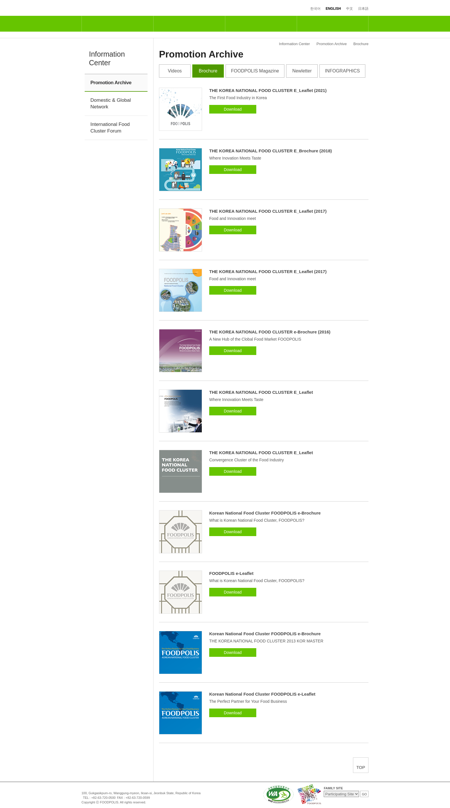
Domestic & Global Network (110, 103)
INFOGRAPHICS (342, 70)
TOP (360, 767)
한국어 (315, 9)
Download (233, 109)
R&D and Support (189, 24)
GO (364, 794)
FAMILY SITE (333, 788)
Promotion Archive (110, 82)
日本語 (363, 9)
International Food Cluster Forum (110, 128)
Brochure (208, 70)
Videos (175, 70)
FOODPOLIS (105, 8)
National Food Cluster (117, 24)
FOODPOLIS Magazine (255, 70)
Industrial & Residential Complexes (261, 24)
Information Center (332, 24)
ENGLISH (333, 9)
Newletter (302, 70)
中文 (349, 9)
